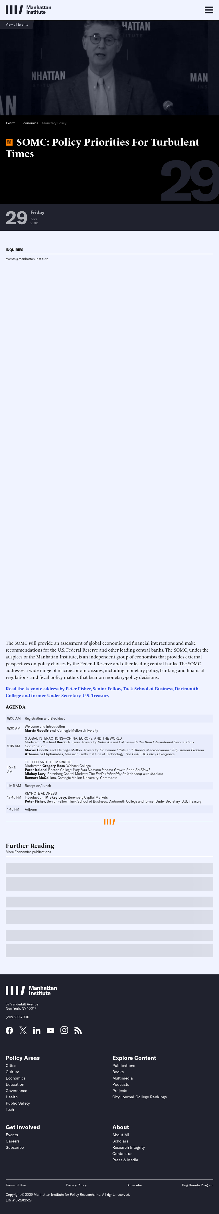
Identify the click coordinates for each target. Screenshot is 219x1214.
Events (12, 1134)
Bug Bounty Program (197, 1185)
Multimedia (122, 1078)
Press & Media (125, 1159)
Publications (123, 1065)
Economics (29, 123)
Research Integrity (128, 1147)
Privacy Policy (76, 1185)
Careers (13, 1141)
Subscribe (15, 1147)
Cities (11, 1065)
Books (118, 1071)
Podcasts (120, 1084)
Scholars (120, 1141)
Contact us (122, 1153)
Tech (10, 1109)
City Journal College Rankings (139, 1096)
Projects (119, 1090)
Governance (16, 1090)
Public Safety (18, 1103)
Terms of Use (16, 1185)
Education (15, 1084)
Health (12, 1096)
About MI (120, 1134)
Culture (12, 1071)
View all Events (17, 24)
